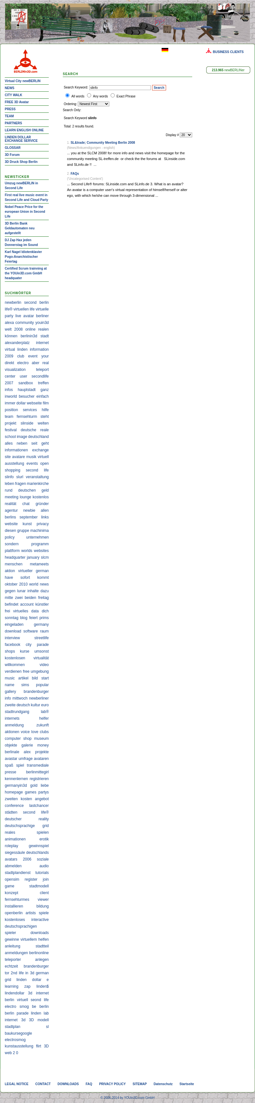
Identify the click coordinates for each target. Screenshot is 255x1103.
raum (44, 631)
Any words (100, 96)
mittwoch (19, 698)
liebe (45, 785)
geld (45, 490)
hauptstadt (27, 389)
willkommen (15, 665)
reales (10, 832)
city (29, 644)
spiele (44, 913)
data (35, 611)
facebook (12, 644)
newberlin (13, 302)
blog (23, 618)
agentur (11, 510)
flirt (38, 1046)
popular (42, 685)
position (11, 410)
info (8, 698)
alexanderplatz (17, 343)
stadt (44, 336)
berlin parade (17, 1013)
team (9, 416)
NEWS (9, 88)
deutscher (13, 819)
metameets (39, 564)
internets (12, 718)
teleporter (13, 959)
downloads (40, 933)
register (31, 879)
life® (8, 309)
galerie (27, 745)
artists (31, 913)
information (39, 349)
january (33, 557)
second (30, 302)
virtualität (41, 658)
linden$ (42, 986)
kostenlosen (15, 658)
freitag (43, 597)
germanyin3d (16, 785)
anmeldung (14, 725)
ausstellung (14, 463)
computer (13, 738)
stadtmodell (39, 886)
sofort (25, 577)
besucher (26, 396)
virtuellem (28, 939)
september (28, 517)
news (44, 584)
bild (35, 678)
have (9, 577)
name (9, 685)
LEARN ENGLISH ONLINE (24, 130)
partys (43, 792)
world (33, 584)
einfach (42, 396)
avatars (11, 859)
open (44, 463)
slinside (27, 423)
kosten (26, 799)
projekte (42, 752)
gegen (10, 591)
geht (45, 443)
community (24, 322)
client (44, 893)
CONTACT (43, 1084)
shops (10, 651)
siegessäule (15, 852)
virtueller (25, 571)
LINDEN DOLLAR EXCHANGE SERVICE (21, 138)
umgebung (40, 671)
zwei (19, 597)
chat (26, 504)
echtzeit (11, 966)
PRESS (10, 109)
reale (44, 430)
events (32, 463)
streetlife (41, 638)
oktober (11, 584)
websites (41, 550)
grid (45, 825)
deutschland (38, 436)
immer (10, 403)
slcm (45, 557)
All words (77, 96)
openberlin (14, 913)
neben (22, 443)
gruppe (23, 530)
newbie (29, 510)
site (8, 457)
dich (45, 611)
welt (8, 329)
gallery (10, 691)
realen (43, 329)
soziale (43, 859)
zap (27, 986)
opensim (12, 879)
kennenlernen (16, 779)
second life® (36, 812)
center (10, 376)
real (45, 363)
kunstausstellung (19, 1046)
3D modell (39, 1020)
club (20, 356)
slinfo (9, 477)
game (9, 886)
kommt (43, 577)
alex (27, 752)
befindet (11, 604)
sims (25, 685)
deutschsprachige (20, 825)
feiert (33, 618)
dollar (21, 403)
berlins (10, 517)
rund (8, 490)
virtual (10, 349)
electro (23, 363)
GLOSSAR (12, 147)
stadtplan (12, 1026)
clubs (44, 732)
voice (25, 732)
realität (10, 504)
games (30, 792)
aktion (10, 571)
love (34, 732)
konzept (11, 893)
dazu (44, 591)
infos (9, 389)
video (44, 665)
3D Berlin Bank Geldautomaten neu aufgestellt (19, 228)
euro (45, 705)
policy (10, 537)
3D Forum (12, 155)
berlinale (12, 752)
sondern (11, 544)
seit (34, 443)
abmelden (13, 866)
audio (44, 866)
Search (159, 87)
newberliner (39, 698)
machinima (39, 530)
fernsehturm (27, 416)
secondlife (40, 376)
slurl (19, 477)
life (32, 309)
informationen (16, 450)
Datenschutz (163, 1084)
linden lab (40, 1013)
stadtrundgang (17, 711)
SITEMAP (140, 1084)
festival (11, 430)
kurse (24, 651)
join (46, 879)
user (23, 376)
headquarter (15, 557)
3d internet (38, 993)
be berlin (40, 1006)
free (26, 671)
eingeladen (14, 624)
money (43, 745)
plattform (12, 550)
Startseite (186, 1084)
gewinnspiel (39, 846)
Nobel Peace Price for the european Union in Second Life (25, 211)
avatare (18, 457)
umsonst (41, 651)
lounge (25, 497)
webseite (34, 403)
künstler (42, 604)
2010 (23, 584)
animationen (15, 839)
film (46, 403)
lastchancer (39, 805)
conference (14, 805)
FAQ (89, 1084)
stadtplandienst (18, 872)
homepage (14, 792)
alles (9, 443)
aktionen (12, 732)
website (11, 524)
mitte (9, 597)
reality (44, 819)
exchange (40, 450)
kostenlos (41, 497)
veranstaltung (37, 477)
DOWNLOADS (68, 1084)
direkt (9, 363)
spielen (43, 832)
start (45, 678)
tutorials (42, 872)
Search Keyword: (76, 87)
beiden (30, 597)
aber (35, 363)
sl (47, 1026)
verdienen (13, 671)
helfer (44, 718)
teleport (42, 369)
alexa (9, 322)
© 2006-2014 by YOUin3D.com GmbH (127, 1097)
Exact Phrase (126, 96)
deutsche (28, 430)
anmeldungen (16, 953)
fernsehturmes (17, 899)
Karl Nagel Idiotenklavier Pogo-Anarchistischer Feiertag (23, 256)
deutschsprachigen (21, 926)
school (10, 436)
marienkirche (38, 483)
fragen (20, 483)
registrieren (39, 779)
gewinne (12, 939)
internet (42, 343)
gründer (42, 504)
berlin (44, 302)
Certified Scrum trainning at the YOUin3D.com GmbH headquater (26, 273)
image (22, 436)
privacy (43, 524)
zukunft (42, 725)
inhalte (33, 591)
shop (27, 738)
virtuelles (20, 611)
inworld (11, 396)
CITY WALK (13, 95)
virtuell (43, 457)
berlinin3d (29, 336)
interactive (40, 919)
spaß (9, 765)
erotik (44, 839)
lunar (21, 591)
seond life (40, 1000)
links (45, 517)
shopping (12, 470)
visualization (15, 369)
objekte (11, 745)
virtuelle (42, 309)
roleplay (11, 846)
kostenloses (15, 919)
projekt (10, 423)
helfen (43, 939)
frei (7, 611)
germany (41, 624)
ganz (44, 389)
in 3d (29, 973)
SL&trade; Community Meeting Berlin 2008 (102, 142)
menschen (13, 564)
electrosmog (15, 1040)
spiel (20, 765)
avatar (28, 316)
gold (34, 785)
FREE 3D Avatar (17, 102)
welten (43, 423)
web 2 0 (11, 1053)
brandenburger (36, 691)
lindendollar (14, 993)
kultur (35, 705)
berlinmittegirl (37, 772)
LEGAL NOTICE (16, 1084)
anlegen (42, 959)
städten (11, 812)
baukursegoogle (18, 1033)
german (42, 571)
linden (22, 349)
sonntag (11, 618)
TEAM (9, 116)
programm (40, 544)
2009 (9, 356)
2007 (9, 383)
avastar (11, 758)
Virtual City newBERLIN (22, 81)
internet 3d (15, 1020)
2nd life (17, 973)
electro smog (17, 1006)
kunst (27, 524)
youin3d (42, 322)
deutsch (23, 705)
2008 (18, 329)
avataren (41, 758)
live (18, 316)
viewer (43, 899)
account (26, 604)
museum (41, 738)
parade (43, 644)
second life (37, 470)
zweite (10, 705)
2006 (27, 859)
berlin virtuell (16, 1000)
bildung (42, 906)
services (30, 410)
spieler (10, 933)
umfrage (25, 758)
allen (45, 510)
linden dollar (28, 979)
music (10, 678)
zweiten (11, 799)
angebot (42, 799)
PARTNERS (13, 123)
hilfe (45, 410)
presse (10, 772)
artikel (23, 678)
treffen (43, 383)
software (30, 631)
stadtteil (42, 946)
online (30, 329)
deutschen (27, 490)
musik (31, 457)
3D (46, 1046)
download (13, 631)
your (45, 356)
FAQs (74, 173)
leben (9, 483)
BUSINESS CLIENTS (228, 52)
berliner (42, 316)
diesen (10, 530)
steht (44, 416)
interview (12, 638)
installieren (14, 906)
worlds (27, 550)
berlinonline (39, 953)
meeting (11, 497)
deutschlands (37, 852)
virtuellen (21, 309)
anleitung (12, 946)
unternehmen (37, 537)
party (9, 316)
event (32, 356)
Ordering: (71, 104)
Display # (173, 135)
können (11, 336)
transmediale (38, 765)
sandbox (25, 383)
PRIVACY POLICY (112, 1084)
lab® (45, 711)
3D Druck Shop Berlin (21, 162)
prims (44, 618)
